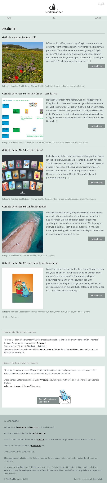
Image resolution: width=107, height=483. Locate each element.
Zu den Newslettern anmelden (55, 400)
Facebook (21, 427)
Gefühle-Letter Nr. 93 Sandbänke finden (24, 206)
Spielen (52, 255)
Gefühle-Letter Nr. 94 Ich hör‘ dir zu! (22, 150)
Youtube (40, 439)
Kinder (67, 142)
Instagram (34, 427)
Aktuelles (14, 86)
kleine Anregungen (42, 379)
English (101, 4)
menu (9, 18)
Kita (72, 142)
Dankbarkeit (42, 312)
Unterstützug (90, 199)
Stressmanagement (76, 199)
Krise (38, 255)
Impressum (86, 479)
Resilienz (57, 86)
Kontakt (77, 479)
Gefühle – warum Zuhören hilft (19, 37)
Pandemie (49, 86)
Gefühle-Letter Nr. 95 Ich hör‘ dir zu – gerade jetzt (29, 93)
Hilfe (62, 142)
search (98, 18)
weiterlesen (97, 66)
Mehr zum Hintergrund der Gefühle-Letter (22, 386)
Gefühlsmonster (53, 8)
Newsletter (36, 445)
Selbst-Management (69, 86)
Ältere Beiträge (12, 317)
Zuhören (81, 86)
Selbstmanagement (82, 312)
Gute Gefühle (60, 312)
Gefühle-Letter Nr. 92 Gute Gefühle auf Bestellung (29, 263)
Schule (85, 142)
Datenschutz (98, 479)
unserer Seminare (37, 343)
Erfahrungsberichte (26, 142)
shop (54, 18)
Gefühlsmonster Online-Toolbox (45, 349)
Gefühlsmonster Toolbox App (82, 349)
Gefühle (41, 86)
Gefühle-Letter (24, 86)
